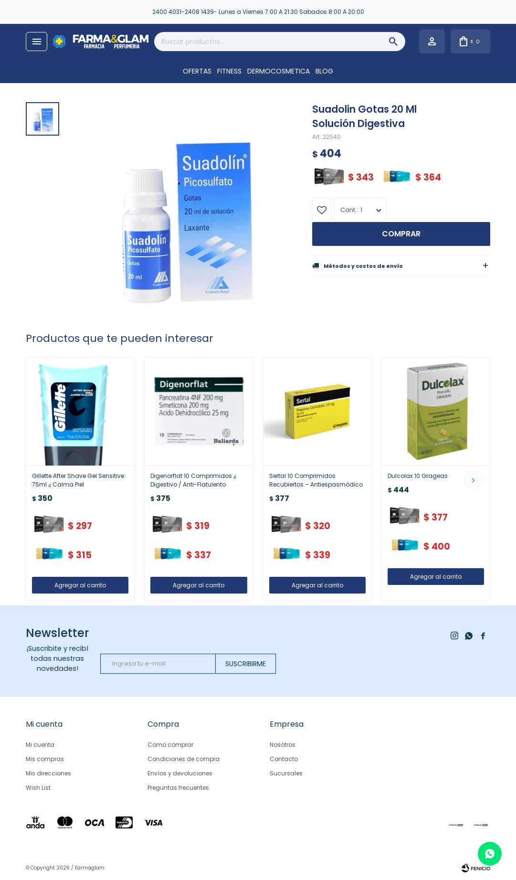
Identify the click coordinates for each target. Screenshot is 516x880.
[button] (473, 480)
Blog (324, 71)
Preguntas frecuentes (178, 788)
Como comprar (170, 745)
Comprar (401, 233)
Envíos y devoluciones (179, 773)
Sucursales (286, 773)
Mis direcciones (48, 773)
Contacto (284, 759)
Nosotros (282, 745)
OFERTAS (197, 71)
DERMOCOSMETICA (278, 71)
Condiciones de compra (183, 759)
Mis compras (45, 759)
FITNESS (229, 71)
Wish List (38, 788)
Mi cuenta (40, 745)
